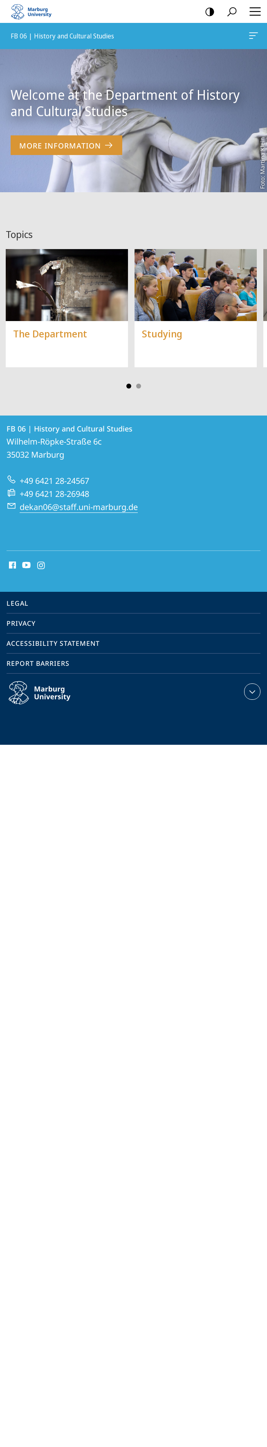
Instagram (41, 565)
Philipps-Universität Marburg (48, 699)
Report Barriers (38, 663)
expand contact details (251, 691)
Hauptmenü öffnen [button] (253, 11)
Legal (18, 603)
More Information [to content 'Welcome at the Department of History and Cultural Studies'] (66, 145)
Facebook (12, 565)
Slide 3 (138, 386)
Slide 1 (128, 386)
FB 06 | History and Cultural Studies (253, 37)
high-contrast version (207, 12)
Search (229, 12)
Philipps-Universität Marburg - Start (35, 11)
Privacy (21, 623)
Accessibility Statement (53, 643)
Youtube (25, 565)
